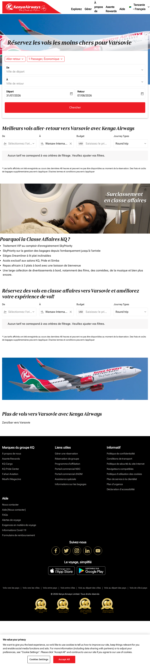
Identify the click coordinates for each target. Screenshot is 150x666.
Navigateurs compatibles (120, 468)
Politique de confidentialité (121, 453)
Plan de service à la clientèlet (122, 479)
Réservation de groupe (67, 458)
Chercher (75, 107)
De (7, 67)
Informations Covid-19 (14, 530)
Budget (80, 136)
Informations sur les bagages (70, 484)
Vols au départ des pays (115, 588)
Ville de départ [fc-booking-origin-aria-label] (15, 71)
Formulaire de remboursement (18, 535)
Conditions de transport (119, 458)
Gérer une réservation (66, 453)
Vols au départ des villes (89, 588)
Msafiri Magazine (11, 479)
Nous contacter (10, 504)
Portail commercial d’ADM (68, 474)
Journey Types (121, 136)
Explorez (76, 9)
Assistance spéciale (65, 479)
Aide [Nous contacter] (14, 509)
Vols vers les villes (31, 588)
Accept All (64, 659)
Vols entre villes (67, 588)
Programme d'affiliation (67, 463)
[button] (46, 59)
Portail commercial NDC (67, 468)
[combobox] (20, 144)
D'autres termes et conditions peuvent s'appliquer (72, 171)
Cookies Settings (38, 659)
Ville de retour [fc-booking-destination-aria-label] (15, 83)
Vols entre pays (50, 588)
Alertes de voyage (11, 520)
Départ (10, 91)
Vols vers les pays (11, 588)
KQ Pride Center (10, 468)
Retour (81, 91)
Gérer (88, 9)
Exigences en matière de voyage (19, 525)
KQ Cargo (7, 463)
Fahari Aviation (10, 474)
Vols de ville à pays (138, 588)
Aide (122, 9)
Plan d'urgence (115, 484)
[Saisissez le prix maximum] (96, 143)
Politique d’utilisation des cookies (124, 474)
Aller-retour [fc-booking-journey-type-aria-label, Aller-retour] (13, 59)
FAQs (5, 514)
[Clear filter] (71, 144)
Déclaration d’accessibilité (121, 489)
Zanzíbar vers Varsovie (16, 422)
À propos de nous (98, 9)
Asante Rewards (111, 9)
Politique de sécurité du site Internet (125, 463)
